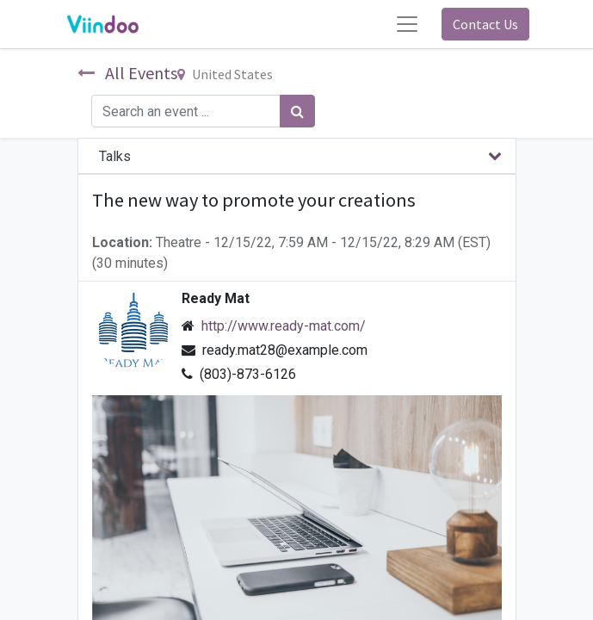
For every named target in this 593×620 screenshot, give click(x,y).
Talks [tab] (115, 156)
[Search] (297, 111)
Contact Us (485, 24)
